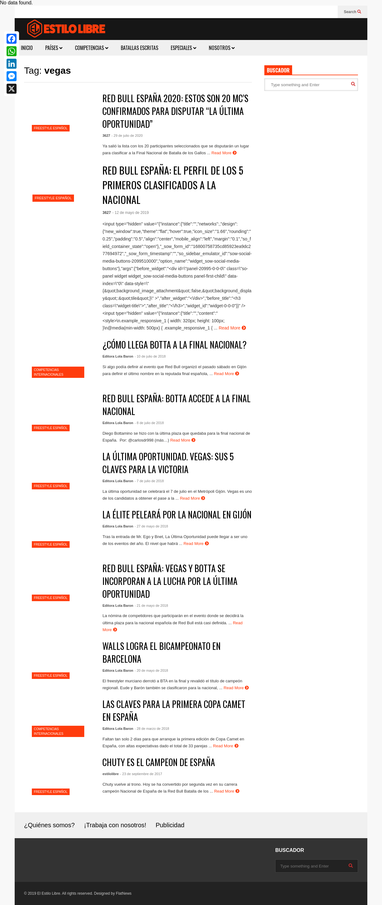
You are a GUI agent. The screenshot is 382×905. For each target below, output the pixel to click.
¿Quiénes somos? (49, 825)
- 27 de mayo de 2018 (151, 526)
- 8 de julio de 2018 (149, 423)
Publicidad (170, 825)
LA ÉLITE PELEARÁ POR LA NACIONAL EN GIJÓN (177, 514)
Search (352, 12)
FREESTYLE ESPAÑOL (51, 128)
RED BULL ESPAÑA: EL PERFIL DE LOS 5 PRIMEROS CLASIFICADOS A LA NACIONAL (172, 185)
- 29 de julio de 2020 (127, 135)
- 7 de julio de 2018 (149, 481)
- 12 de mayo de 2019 (130, 212)
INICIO (27, 48)
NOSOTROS (222, 48)
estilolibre (110, 774)
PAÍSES (53, 48)
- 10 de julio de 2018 (150, 356)
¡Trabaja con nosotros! (115, 825)
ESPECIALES (183, 48)
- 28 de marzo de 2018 (152, 728)
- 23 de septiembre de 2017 (141, 774)
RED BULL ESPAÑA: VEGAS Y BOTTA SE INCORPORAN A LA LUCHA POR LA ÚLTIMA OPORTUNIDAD (170, 581)
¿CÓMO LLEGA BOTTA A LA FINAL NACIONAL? (174, 344)
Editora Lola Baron (117, 356)
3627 (106, 135)
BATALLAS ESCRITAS (139, 48)
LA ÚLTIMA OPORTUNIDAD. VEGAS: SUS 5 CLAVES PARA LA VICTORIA (168, 463)
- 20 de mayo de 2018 (151, 670)
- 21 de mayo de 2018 (151, 605)
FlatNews (123, 893)
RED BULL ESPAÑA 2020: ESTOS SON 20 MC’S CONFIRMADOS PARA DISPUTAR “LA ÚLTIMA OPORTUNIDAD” (175, 111)
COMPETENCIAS (91, 48)
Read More (224, 153)
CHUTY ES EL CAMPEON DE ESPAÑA (158, 762)
